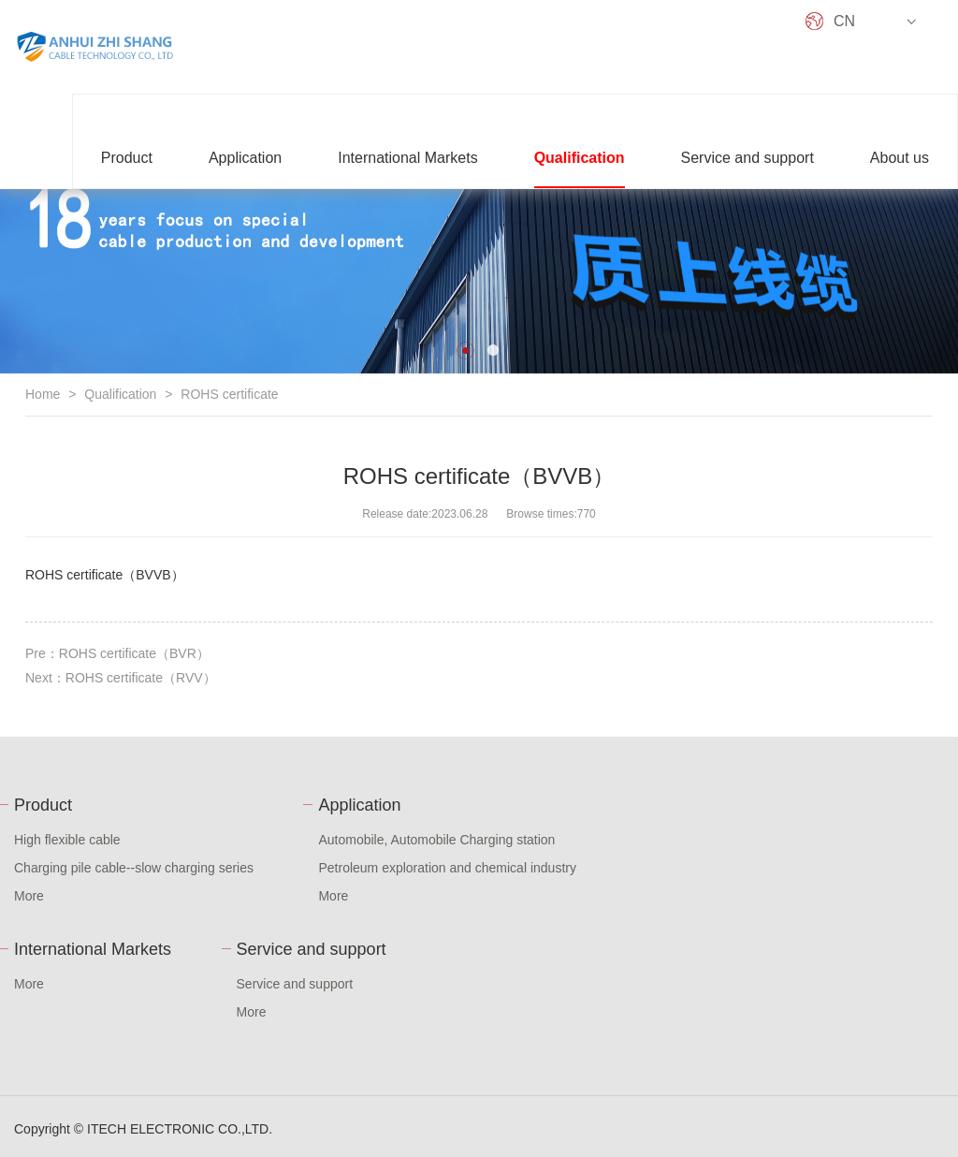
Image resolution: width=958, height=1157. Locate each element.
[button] (465, 350)
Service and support (747, 158)
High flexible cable (67, 839)
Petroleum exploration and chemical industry (446, 867)
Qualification (579, 158)
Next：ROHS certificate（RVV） (120, 677)
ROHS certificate (229, 394)
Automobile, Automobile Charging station (436, 839)
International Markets (407, 158)
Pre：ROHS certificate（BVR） (117, 653)
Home (42, 394)
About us (899, 158)
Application (245, 158)
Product (126, 158)
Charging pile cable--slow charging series (134, 867)
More (29, 895)
